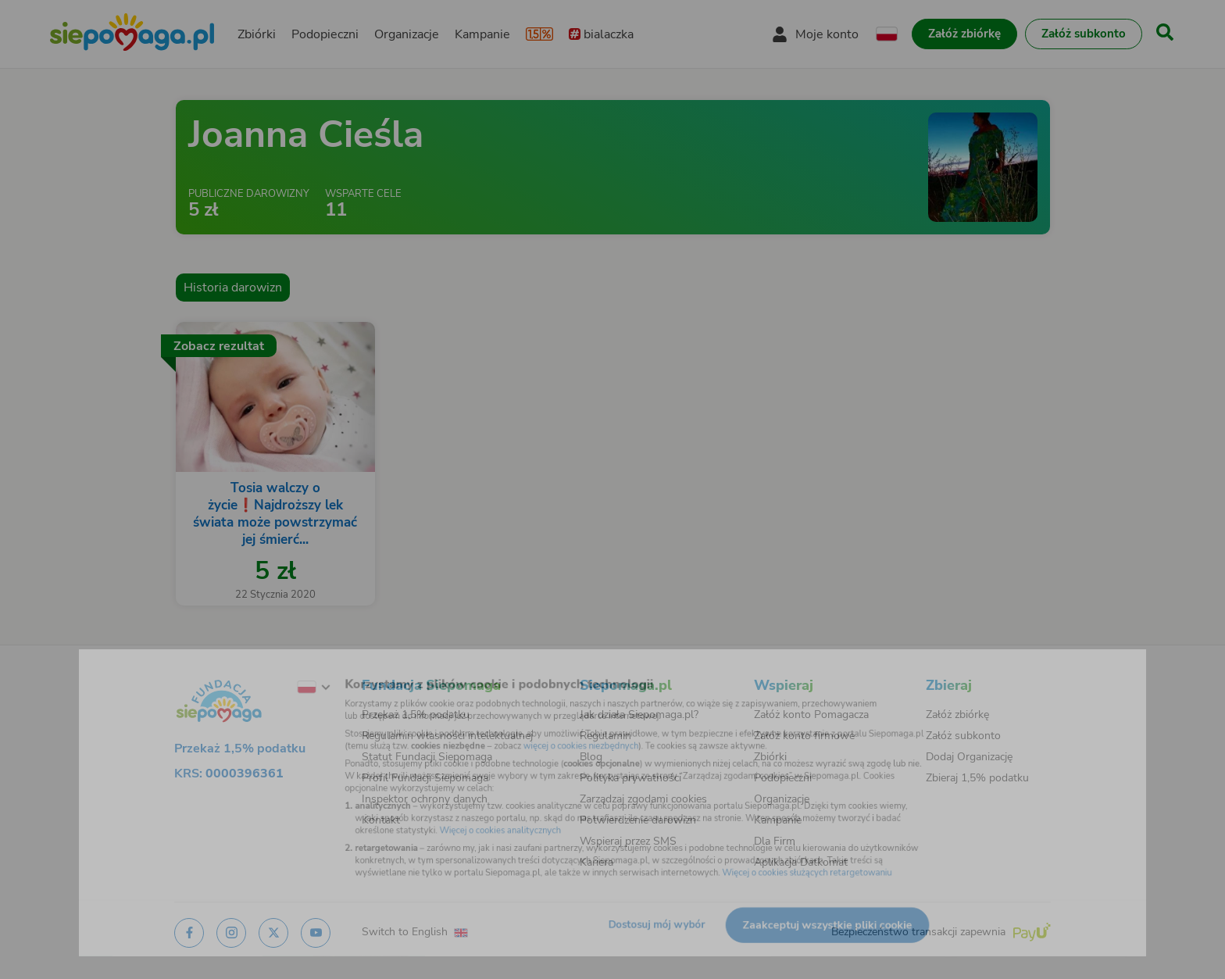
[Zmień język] (269, 670)
